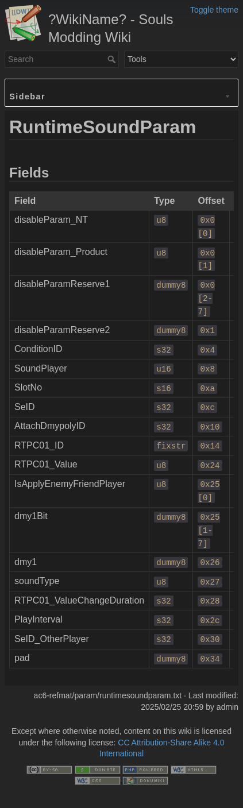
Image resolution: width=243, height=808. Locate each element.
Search (112, 59)
